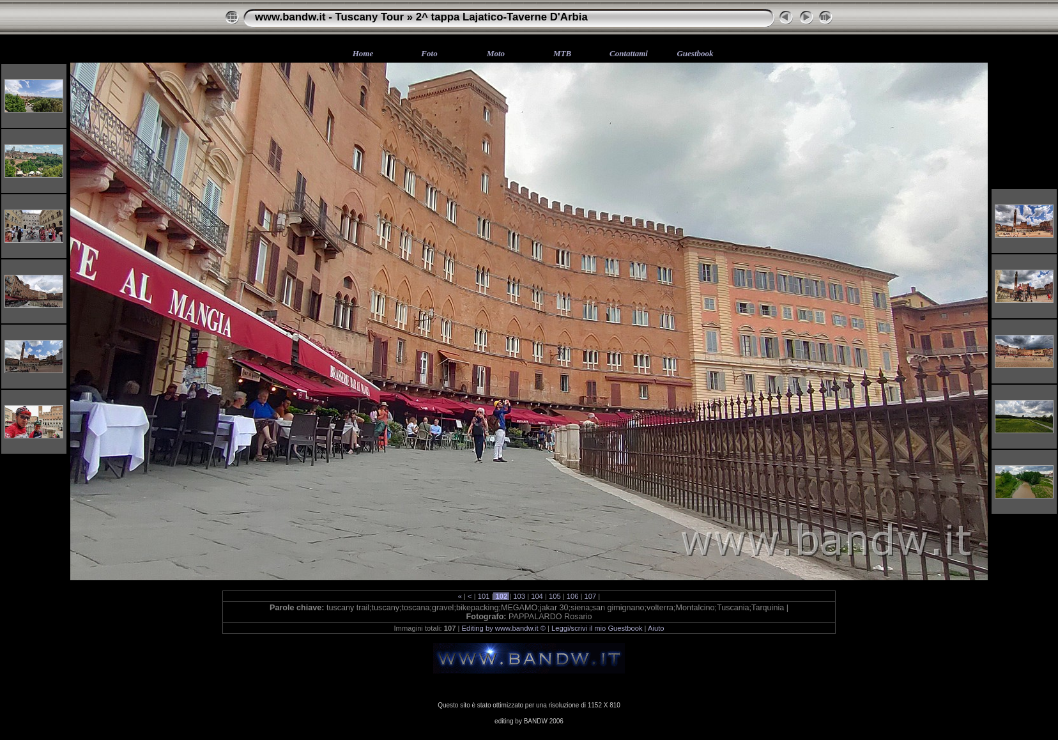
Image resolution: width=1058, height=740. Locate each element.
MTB (562, 53)
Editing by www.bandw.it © (504, 628)
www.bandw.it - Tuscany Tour (329, 17)
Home (363, 53)
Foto (429, 53)
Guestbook (695, 53)
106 (573, 596)
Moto (496, 53)
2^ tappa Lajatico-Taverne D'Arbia (502, 17)
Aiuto (656, 628)
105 (555, 596)
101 (484, 596)
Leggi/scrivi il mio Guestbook (596, 628)
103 (519, 596)
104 (537, 596)
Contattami (629, 53)
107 (590, 596)
